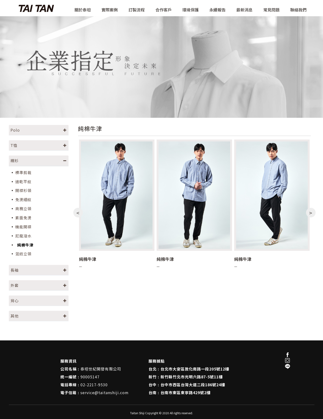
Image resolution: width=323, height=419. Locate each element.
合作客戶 (163, 10)
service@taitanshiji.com (104, 392)
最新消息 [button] (244, 10)
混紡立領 (23, 254)
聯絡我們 (298, 10)
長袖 (15, 270)
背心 (15, 300)
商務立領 (23, 208)
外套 (15, 285)
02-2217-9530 (94, 384)
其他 (15, 316)
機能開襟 (23, 227)
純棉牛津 (25, 245)
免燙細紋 (23, 199)
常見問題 (271, 10)
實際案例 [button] (109, 10)
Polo (15, 130)
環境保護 (190, 10)
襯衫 (15, 160)
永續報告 (217, 10)
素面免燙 (23, 217)
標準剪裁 (23, 172)
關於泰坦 (82, 10)
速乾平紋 (23, 181)
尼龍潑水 (23, 236)
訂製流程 (136, 10)
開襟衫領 (23, 190)
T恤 (14, 145)
